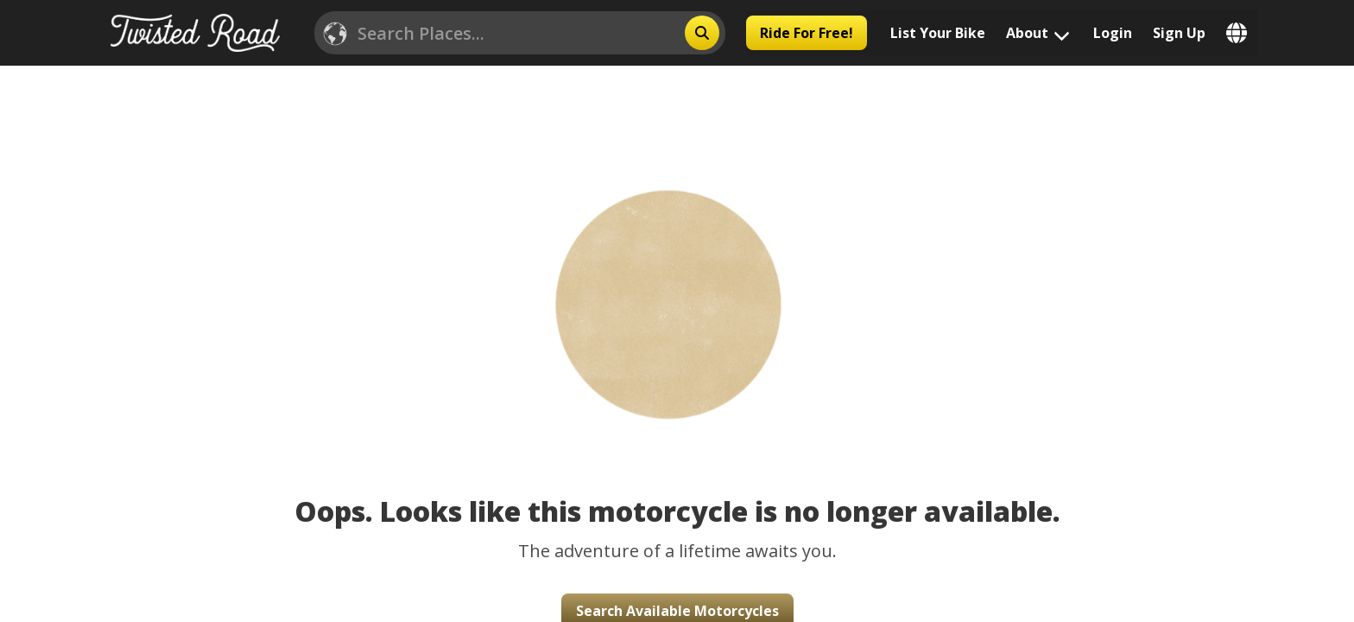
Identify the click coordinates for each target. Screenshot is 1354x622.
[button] (677, 279)
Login (1112, 32)
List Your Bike (937, 32)
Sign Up (1179, 32)
